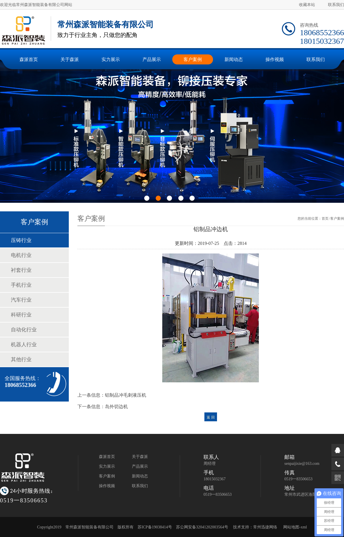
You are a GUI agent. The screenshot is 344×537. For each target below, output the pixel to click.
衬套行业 (21, 270)
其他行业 (21, 359)
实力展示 (107, 466)
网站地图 (291, 527)
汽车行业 (21, 300)
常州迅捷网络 (265, 527)
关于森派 (140, 457)
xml (304, 527)
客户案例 (107, 476)
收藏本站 (307, 5)
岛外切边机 (116, 406)
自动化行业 (24, 330)
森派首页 (107, 457)
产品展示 (140, 466)
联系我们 (336, 5)
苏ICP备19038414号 (155, 527)
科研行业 (21, 315)
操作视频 (107, 486)
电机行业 (21, 255)
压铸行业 (21, 240)
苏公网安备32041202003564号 (202, 527)
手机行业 (21, 285)
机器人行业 (24, 344)
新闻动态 (140, 476)
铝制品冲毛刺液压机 (125, 395)
